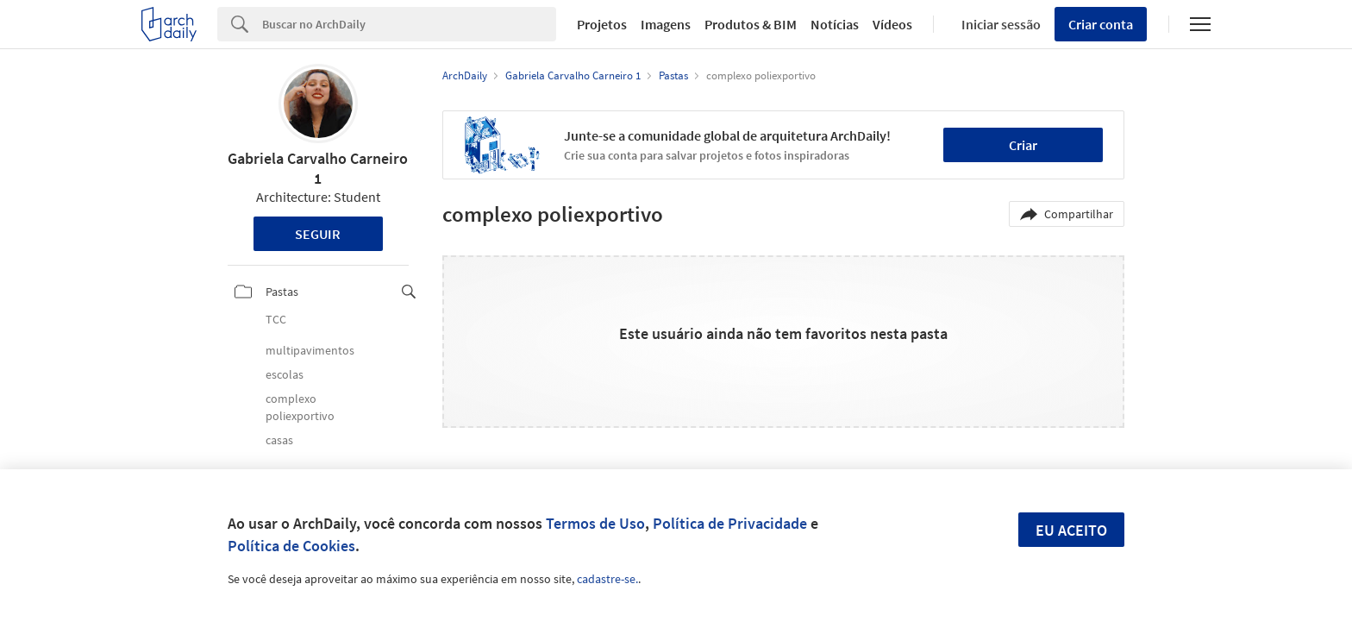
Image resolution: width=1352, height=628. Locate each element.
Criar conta (1100, 24)
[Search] (409, 24)
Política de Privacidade (730, 523)
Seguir (318, 233)
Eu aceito (1071, 530)
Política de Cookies (291, 546)
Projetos (602, 24)
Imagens (666, 24)
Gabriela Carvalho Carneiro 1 (318, 168)
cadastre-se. (607, 579)
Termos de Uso (595, 523)
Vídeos (892, 24)
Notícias (835, 24)
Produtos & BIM (750, 24)
